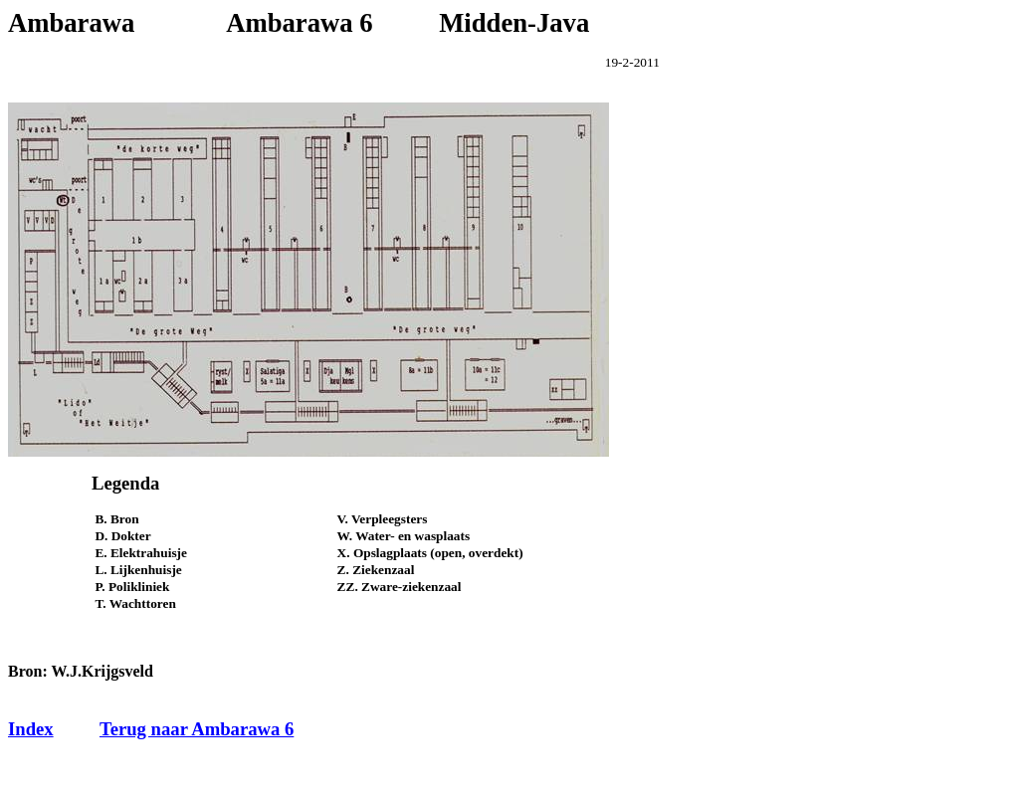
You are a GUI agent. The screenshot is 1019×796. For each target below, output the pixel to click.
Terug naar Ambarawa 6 (197, 728)
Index (31, 728)
